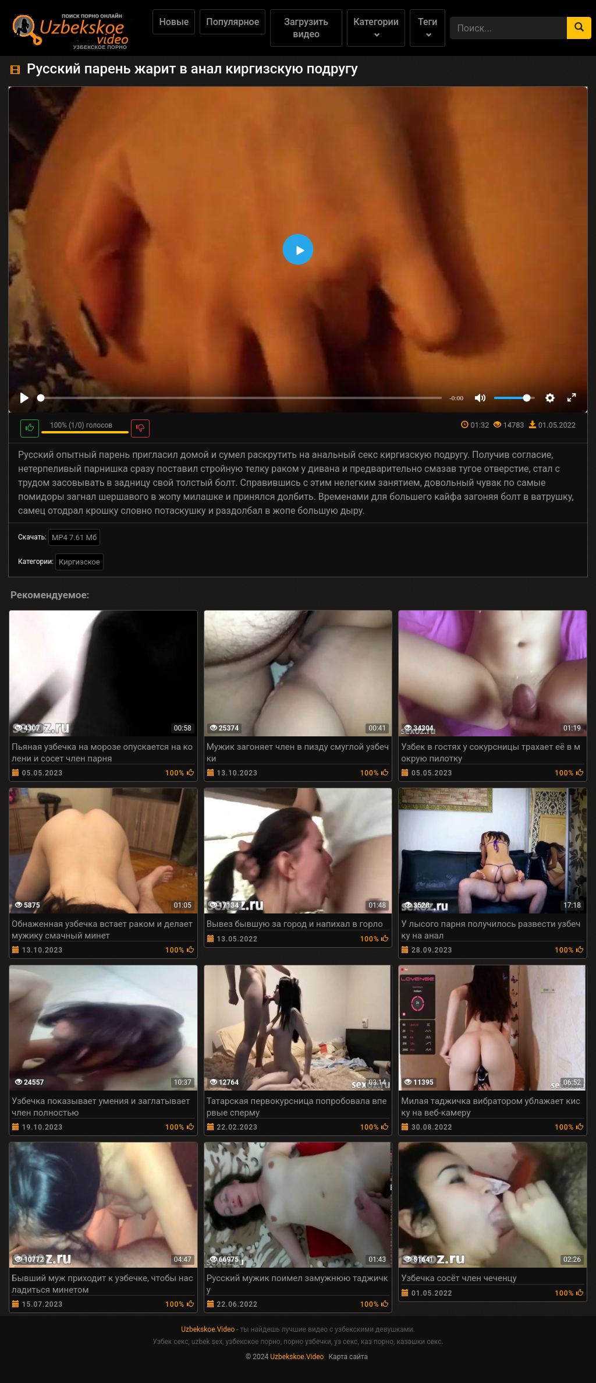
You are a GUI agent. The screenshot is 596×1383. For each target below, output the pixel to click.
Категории (376, 27)
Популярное (232, 21)
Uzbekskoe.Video (208, 1329)
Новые (174, 21)
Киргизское (79, 562)
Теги (427, 27)
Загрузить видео (306, 28)
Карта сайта (348, 1357)
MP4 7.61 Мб (74, 537)
